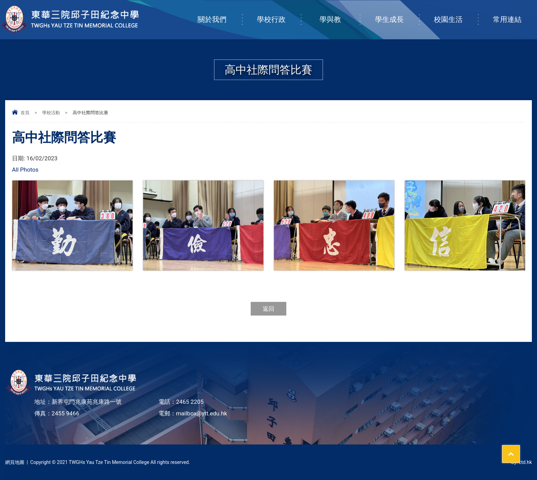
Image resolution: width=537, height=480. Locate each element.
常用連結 (515, 13)
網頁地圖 (14, 462)
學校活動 (51, 112)
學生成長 (397, 13)
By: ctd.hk (521, 462)
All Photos (25, 169)
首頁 (25, 112)
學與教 (340, 13)
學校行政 (279, 13)
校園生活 (456, 13)
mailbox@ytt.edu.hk (201, 413)
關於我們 (219, 13)
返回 (268, 308)
